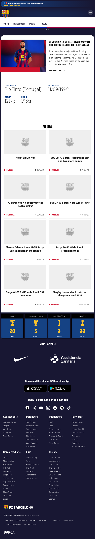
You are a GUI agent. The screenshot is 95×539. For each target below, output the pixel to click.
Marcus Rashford (76, 441)
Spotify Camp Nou (31, 459)
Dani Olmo (53, 439)
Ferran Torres (77, 422)
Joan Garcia (8, 436)
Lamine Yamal (78, 432)
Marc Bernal (54, 443)
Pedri (51, 426)
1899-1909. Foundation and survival (54, 485)
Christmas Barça (7, 497)
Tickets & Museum (7, 469)
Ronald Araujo (32, 429)
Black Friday (8, 492)
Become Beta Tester (8, 487)
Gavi (51, 422)
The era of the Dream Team (54, 469)
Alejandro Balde (32, 426)
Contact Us (56, 520)
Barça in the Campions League (54, 495)
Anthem (29, 471)
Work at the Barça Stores (31, 476)
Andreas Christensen (31, 434)
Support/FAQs (9, 481)
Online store (8, 478)
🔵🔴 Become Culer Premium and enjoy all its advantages (23, 4)
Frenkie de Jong (55, 436)
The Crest (30, 468)
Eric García (30, 446)
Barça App (7, 475)
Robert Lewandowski (78, 427)
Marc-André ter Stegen (9, 424)
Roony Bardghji (78, 446)
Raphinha (76, 436)
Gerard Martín (32, 439)
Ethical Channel (32, 464)
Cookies (33, 520)
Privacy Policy (21, 520)
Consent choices (30, 524)
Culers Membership (8, 459)
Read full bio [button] (57, 70)
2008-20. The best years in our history (54, 461)
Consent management (13, 524)
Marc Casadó (54, 432)
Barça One (7, 464)
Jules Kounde (32, 443)
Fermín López (55, 429)
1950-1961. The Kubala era (55, 476)
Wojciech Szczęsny (7, 431)
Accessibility (43, 520)
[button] (22, 53)
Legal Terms (9, 520)
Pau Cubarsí (31, 422)
